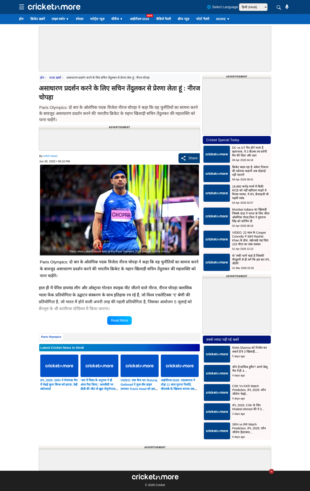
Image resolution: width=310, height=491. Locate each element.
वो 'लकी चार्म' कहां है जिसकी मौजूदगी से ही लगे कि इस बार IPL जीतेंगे (251, 259)
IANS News (50, 156)
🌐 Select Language (222, 7)
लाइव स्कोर (60, 19)
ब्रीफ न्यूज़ (183, 19)
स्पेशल (79, 19)
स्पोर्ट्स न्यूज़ (97, 19)
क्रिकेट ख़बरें (37, 19)
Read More (119, 320)
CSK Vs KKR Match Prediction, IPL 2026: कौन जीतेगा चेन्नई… (249, 390)
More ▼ (223, 19)
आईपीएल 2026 (139, 19)
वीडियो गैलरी (163, 19)
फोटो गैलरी (202, 19)
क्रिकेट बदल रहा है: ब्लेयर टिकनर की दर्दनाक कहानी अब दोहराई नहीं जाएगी (250, 171)
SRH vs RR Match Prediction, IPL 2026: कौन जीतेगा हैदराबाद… (249, 428)
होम (21, 19)
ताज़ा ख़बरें (55, 77)
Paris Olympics (51, 336)
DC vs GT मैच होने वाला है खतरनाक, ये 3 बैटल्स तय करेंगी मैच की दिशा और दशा (249, 151)
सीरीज (117, 19)
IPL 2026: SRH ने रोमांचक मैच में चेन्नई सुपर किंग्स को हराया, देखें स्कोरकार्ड (59, 384)
